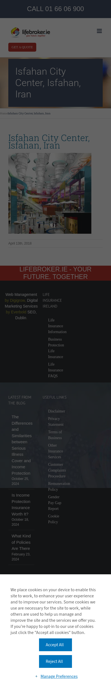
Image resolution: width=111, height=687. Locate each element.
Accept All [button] (55, 645)
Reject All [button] (54, 661)
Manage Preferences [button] (59, 676)
